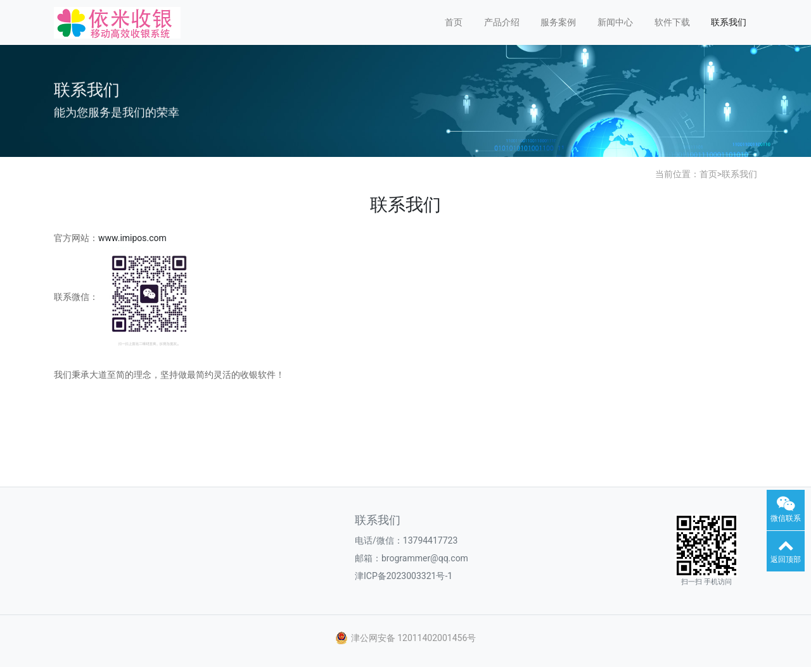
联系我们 (728, 22)
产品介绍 (502, 22)
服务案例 (558, 22)
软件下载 (672, 22)
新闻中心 (615, 22)
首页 (454, 22)
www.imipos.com (132, 238)
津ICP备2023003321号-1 (403, 576)
